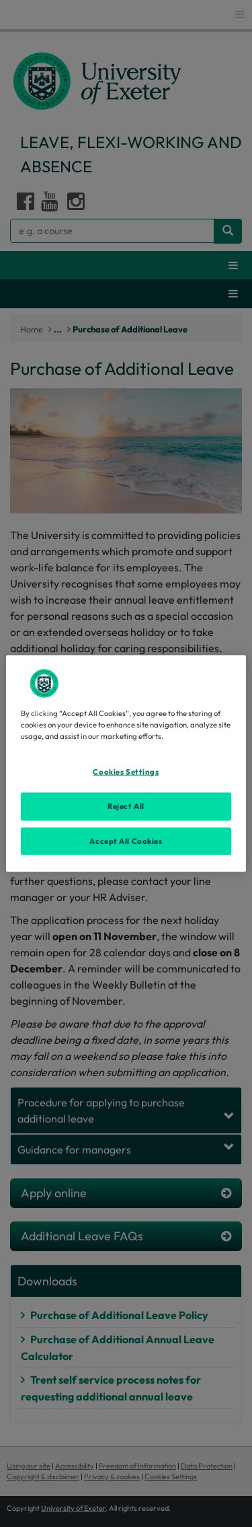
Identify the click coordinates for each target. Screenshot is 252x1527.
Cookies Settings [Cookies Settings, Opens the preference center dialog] (126, 771)
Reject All (126, 805)
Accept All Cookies (125, 840)
